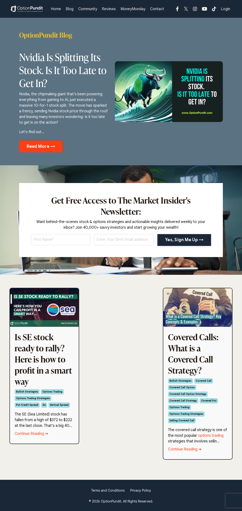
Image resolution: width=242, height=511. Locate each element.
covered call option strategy (187, 394)
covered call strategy (183, 400)
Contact (157, 9)
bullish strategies (27, 391)
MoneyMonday (133, 9)
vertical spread (59, 404)
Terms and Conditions (108, 490)
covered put (208, 400)
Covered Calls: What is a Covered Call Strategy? (193, 354)
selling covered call (181, 420)
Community (87, 9)
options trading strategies (33, 398)
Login (225, 9)
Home (56, 9)
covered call (204, 380)
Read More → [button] (41, 146)
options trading (52, 391)
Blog (69, 9)
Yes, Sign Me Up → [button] (184, 239)
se (44, 404)
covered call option (182, 387)
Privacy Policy (140, 490)
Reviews (109, 9)
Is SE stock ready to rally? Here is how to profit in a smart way (43, 359)
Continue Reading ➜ (31, 433)
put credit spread (27, 404)
